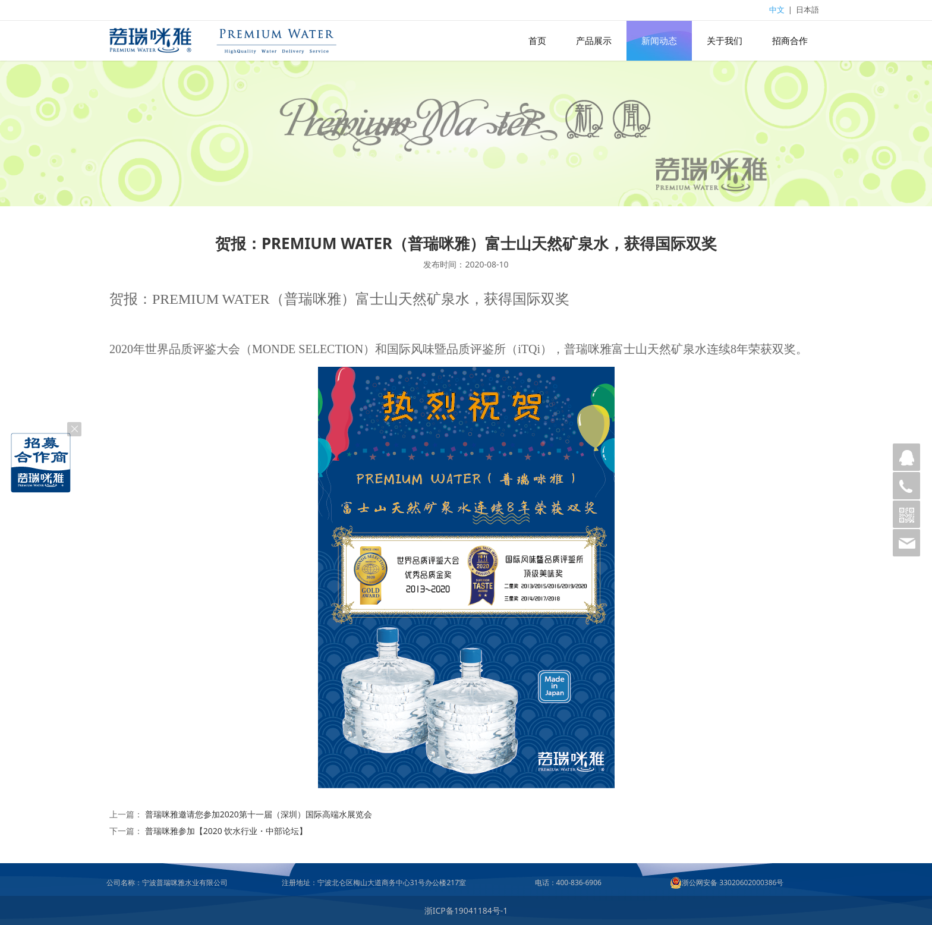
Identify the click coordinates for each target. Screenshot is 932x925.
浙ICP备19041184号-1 (466, 910)
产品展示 (594, 40)
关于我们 (724, 40)
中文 (777, 9)
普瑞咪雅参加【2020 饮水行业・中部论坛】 (226, 830)
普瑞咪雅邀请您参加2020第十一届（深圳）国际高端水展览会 (258, 814)
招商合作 (790, 40)
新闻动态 (659, 40)
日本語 (807, 9)
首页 (537, 40)
